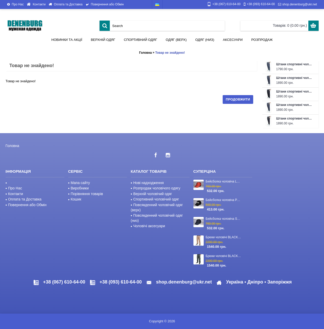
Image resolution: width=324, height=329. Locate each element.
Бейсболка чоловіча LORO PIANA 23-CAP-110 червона (224, 181)
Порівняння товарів (85, 194)
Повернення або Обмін (26, 205)
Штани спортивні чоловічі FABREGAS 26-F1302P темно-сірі (294, 105)
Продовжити (238, 99)
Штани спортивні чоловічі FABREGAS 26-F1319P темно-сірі (294, 78)
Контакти (14, 194)
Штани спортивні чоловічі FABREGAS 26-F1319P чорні (294, 91)
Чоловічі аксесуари (148, 226)
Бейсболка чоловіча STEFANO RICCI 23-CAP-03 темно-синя (224, 219)
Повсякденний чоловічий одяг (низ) (157, 218)
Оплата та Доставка (24, 199)
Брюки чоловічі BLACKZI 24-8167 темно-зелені (224, 256)
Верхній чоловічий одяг (151, 194)
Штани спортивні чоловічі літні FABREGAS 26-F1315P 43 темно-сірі (294, 64)
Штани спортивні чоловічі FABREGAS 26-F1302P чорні (294, 118)
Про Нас (14, 188)
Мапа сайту (79, 183)
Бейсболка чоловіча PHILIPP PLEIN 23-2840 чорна (224, 200)
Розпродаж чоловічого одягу (155, 188)
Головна (145, 52)
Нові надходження (147, 183)
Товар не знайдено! (170, 52)
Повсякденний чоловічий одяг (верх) (157, 207)
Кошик (74, 199)
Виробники (78, 188)
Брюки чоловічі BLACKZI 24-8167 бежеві (224, 237)
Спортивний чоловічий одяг (155, 199)
